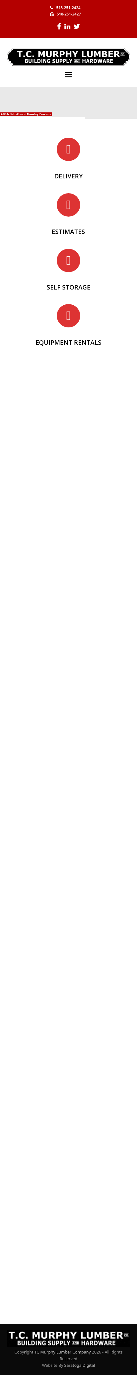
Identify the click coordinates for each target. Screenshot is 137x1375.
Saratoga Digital (79, 1365)
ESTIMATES (68, 231)
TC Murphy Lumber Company (62, 1352)
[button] (68, 74)
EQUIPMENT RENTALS (68, 342)
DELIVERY (68, 176)
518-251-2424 (68, 7)
